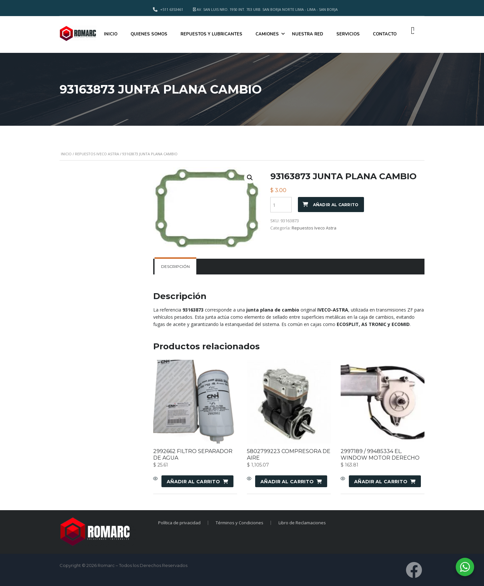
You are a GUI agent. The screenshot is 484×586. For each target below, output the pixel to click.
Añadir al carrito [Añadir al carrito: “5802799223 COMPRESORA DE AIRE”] (287, 482)
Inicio (66, 153)
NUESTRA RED (307, 34)
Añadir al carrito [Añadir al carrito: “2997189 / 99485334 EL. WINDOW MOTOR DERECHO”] (380, 482)
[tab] (175, 266)
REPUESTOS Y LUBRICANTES (211, 34)
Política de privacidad (178, 523)
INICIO (110, 34)
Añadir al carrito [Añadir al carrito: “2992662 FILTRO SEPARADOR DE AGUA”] (193, 482)
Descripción (175, 266)
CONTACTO (385, 34)
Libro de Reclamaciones (303, 523)
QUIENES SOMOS (149, 34)
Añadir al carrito (336, 204)
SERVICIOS (348, 34)
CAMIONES (267, 34)
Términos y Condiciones (239, 523)
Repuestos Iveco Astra (97, 153)
